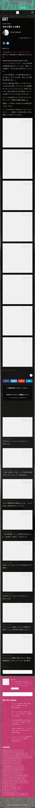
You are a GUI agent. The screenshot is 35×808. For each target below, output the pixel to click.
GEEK (7, 769)
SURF (17, 760)
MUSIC (17, 757)
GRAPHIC (8, 772)
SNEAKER (18, 766)
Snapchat (8, 751)
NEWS (7, 748)
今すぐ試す (22, 7)
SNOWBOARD (9, 763)
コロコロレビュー (10, 788)
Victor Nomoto (15, 32)
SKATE (7, 760)
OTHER (23, 791)
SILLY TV (17, 748)
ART (5, 19)
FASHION (8, 754)
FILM (7, 757)
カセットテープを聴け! (12, 785)
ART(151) (5, 370)
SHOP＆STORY (21, 751)
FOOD (18, 754)
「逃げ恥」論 (9, 782)
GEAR (18, 769)
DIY (20, 763)
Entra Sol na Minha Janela (19, 52)
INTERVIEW (21, 772)
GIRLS (8, 776)
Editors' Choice (20, 779)
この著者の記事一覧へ (25, 38)
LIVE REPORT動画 (10, 791)
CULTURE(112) (12, 370)
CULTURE (19, 776)
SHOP (7, 766)
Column (8, 779)
